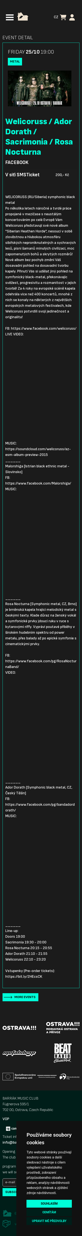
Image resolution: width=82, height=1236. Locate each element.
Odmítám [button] (49, 1212)
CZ (56, 17)
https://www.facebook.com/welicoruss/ (43, 328)
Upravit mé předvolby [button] (49, 1221)
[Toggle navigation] (9, 17)
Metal (15, 62)
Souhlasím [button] (49, 1203)
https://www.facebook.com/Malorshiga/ (38, 483)
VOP (6, 1119)
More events (25, 997)
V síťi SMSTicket (22, 175)
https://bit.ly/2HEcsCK (23, 976)
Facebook (16, 162)
